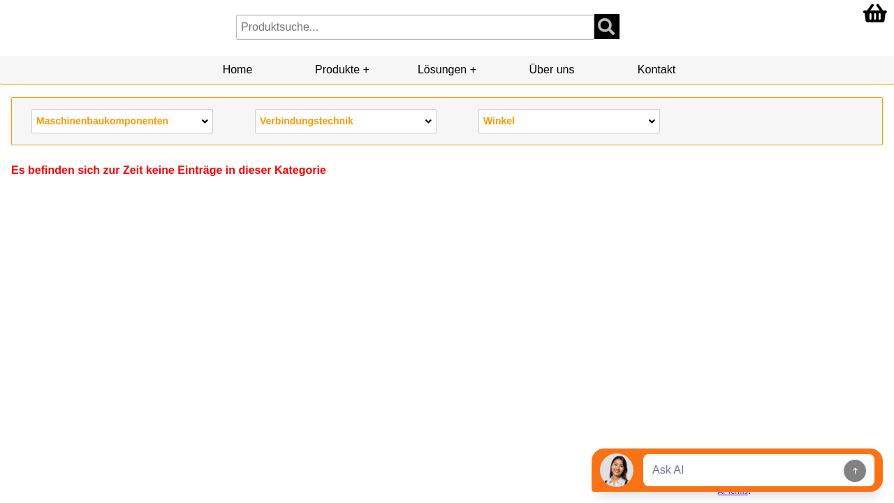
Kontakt (656, 69)
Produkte (337, 69)
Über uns (552, 69)
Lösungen (442, 69)
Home (238, 69)
